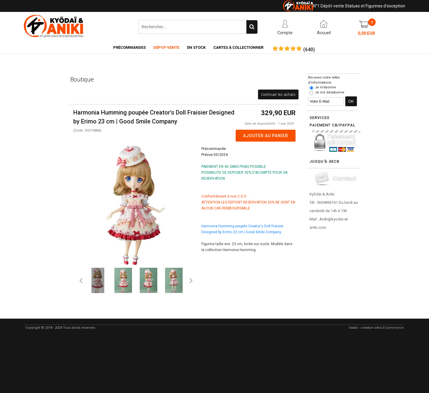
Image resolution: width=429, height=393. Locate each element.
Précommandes (129, 47)
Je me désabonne (329, 92)
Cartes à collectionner (238, 47)
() (309, 49)
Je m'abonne (325, 87)
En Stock (196, 47)
